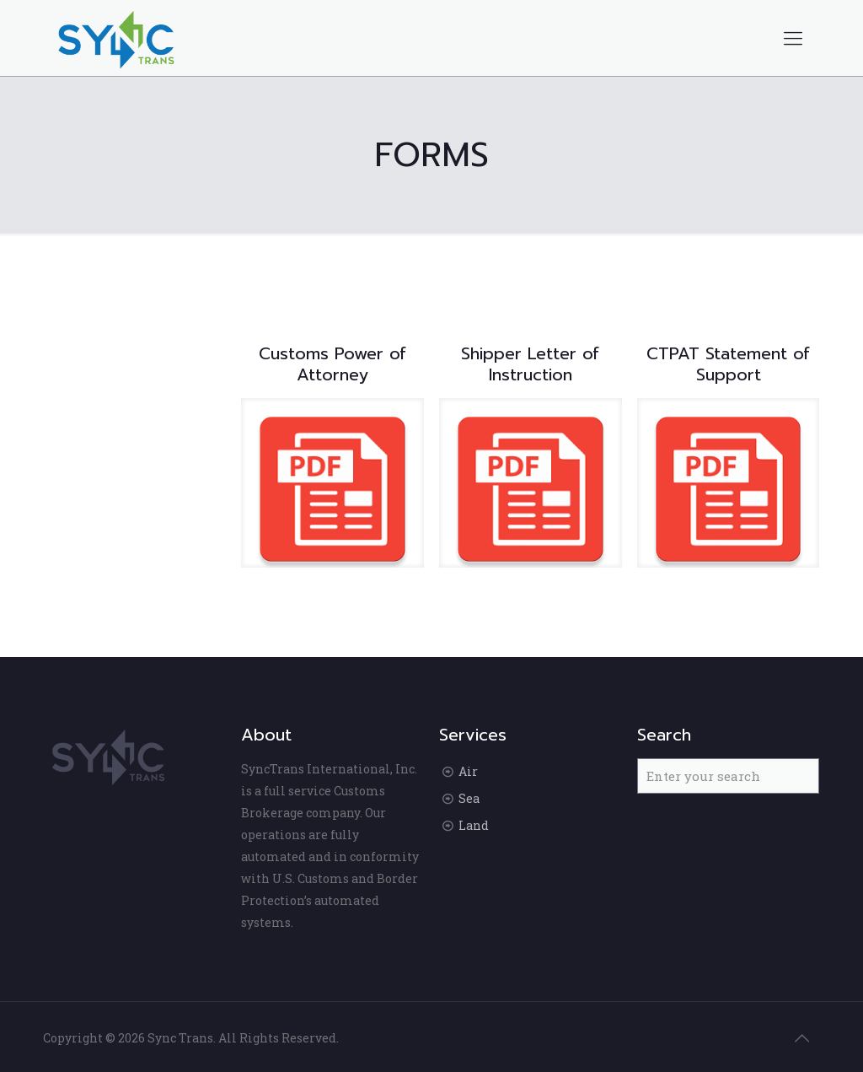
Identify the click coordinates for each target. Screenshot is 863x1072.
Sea (469, 798)
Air (468, 771)
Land (473, 825)
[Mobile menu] (793, 38)
